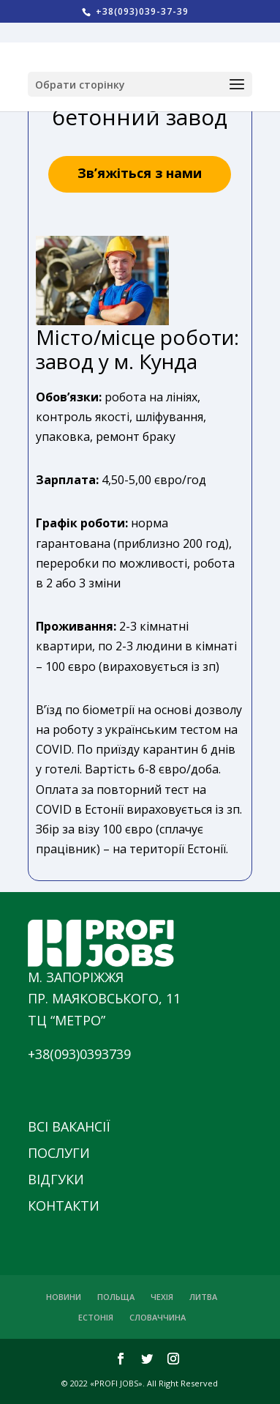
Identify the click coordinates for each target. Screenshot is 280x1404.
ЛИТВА (203, 1296)
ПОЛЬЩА (116, 1296)
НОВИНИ (63, 1296)
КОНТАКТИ (63, 1205)
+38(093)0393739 (79, 1054)
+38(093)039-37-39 (141, 11)
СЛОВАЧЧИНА (157, 1317)
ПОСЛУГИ (59, 1153)
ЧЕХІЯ (162, 1296)
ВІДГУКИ (56, 1179)
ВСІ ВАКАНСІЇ (69, 1126)
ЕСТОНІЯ (95, 1317)
